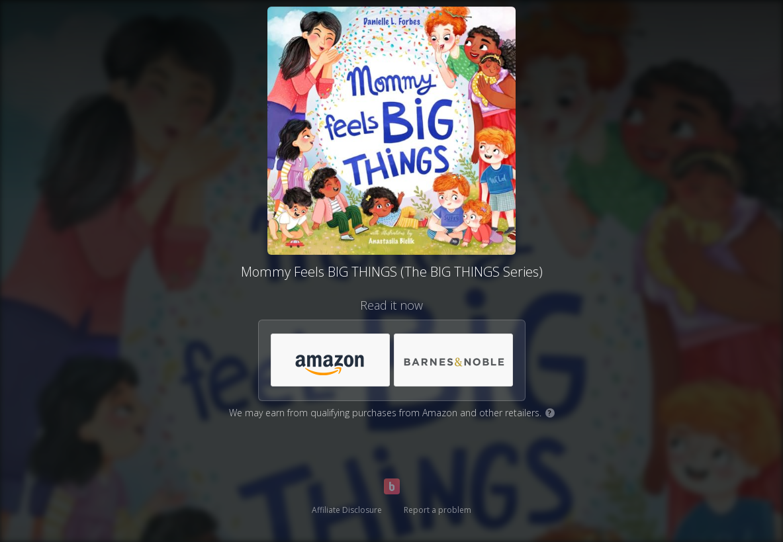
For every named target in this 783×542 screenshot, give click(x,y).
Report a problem (437, 510)
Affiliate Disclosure (347, 510)
